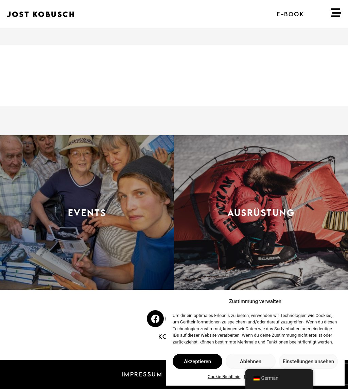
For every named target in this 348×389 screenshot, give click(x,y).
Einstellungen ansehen (308, 361)
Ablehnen (250, 361)
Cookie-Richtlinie (224, 376)
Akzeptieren (197, 361)
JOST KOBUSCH (41, 14)
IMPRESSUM (142, 374)
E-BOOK (290, 14)
